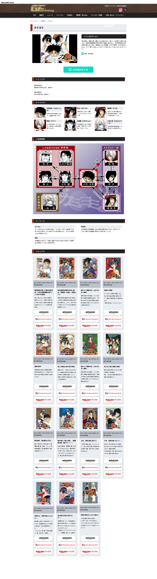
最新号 (41, 15)
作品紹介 (70, 15)
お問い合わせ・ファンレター (115, 15)
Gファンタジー (34, 21)
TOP (34, 15)
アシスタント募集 (96, 15)
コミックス (59, 15)
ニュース (50, 15)
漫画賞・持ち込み (81, 15)
